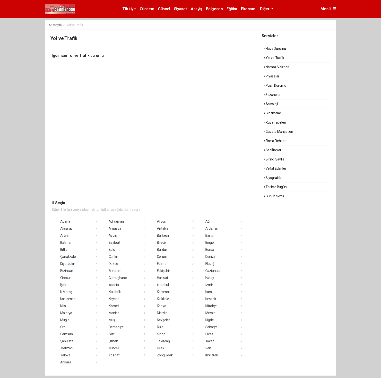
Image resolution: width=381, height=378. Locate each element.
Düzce (113, 264)
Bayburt (115, 242)
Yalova (65, 355)
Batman (66, 242)
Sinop (161, 334)
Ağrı (208, 221)
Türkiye (129, 9)
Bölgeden (214, 9)
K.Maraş (66, 292)
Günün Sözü (274, 196)
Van (208, 348)
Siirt (111, 334)
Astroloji (271, 104)
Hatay (209, 278)
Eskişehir (163, 271)
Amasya (115, 228)
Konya (161, 306)
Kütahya (211, 306)
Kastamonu (69, 299)
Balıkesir (163, 235)
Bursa (209, 250)
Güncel (164, 9)
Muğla (64, 320)
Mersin (210, 313)
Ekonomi (248, 9)
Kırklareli (211, 355)
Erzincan (66, 271)
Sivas (209, 334)
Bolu (112, 250)
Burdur (162, 250)
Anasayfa (55, 25)
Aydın (113, 235)
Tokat (209, 341)
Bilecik (161, 242)
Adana (65, 221)
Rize (160, 327)
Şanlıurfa (67, 341)
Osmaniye (116, 327)
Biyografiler (273, 178)
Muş (112, 320)
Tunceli (114, 348)
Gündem (147, 9)
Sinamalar (272, 113)
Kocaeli (114, 306)
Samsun (66, 334)
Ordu (64, 327)
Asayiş (196, 9)
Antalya (163, 228)
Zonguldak (165, 355)
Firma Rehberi (275, 141)
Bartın (209, 235)
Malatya (66, 313)
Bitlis (63, 250)
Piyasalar (271, 76)
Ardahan (211, 228)
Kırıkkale (163, 299)
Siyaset (180, 9)
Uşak (160, 348)
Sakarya (211, 327)
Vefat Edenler (275, 168)
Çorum (162, 257)
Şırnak (113, 341)
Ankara (65, 362)
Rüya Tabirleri (275, 122)
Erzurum (115, 271)
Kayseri (114, 299)
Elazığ (209, 264)
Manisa (114, 313)
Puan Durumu (275, 85)
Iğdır (63, 285)
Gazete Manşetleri (278, 132)
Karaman (164, 292)
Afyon (161, 221)
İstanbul (163, 285)
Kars (208, 292)
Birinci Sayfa (274, 159)
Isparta (114, 285)
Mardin (162, 313)
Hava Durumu (275, 48)
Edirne (161, 264)
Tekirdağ (163, 341)
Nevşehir (163, 320)
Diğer (265, 9)
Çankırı (114, 257)
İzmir (209, 285)
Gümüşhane (118, 278)
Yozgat (114, 355)
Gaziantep (213, 271)
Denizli (210, 257)
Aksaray (66, 228)
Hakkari (162, 278)
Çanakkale (68, 257)
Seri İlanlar (272, 150)
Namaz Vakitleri (276, 67)
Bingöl (210, 242)
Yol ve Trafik (75, 25)
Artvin (64, 235)
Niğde (209, 320)
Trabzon (66, 348)
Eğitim (231, 9)
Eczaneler (272, 95)
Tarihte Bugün (275, 187)
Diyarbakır (67, 264)
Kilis (63, 306)
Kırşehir (210, 299)
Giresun (66, 278)
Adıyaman (116, 221)
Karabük (115, 292)
